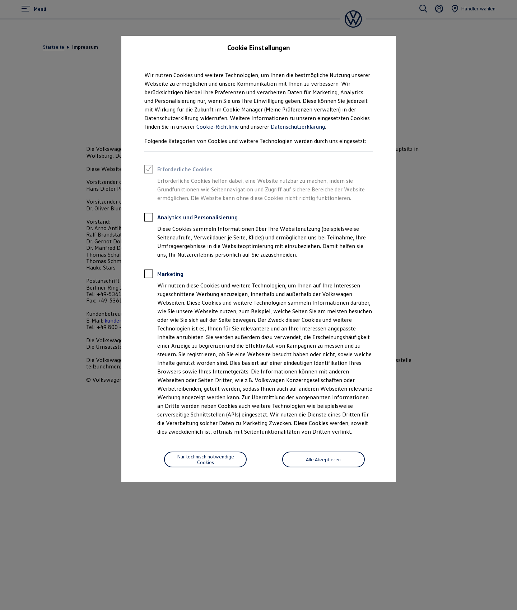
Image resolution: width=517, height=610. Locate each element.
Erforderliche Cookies (178, 170)
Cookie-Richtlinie (217, 126)
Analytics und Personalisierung (191, 218)
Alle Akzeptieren (323, 459)
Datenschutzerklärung (298, 126)
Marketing (163, 275)
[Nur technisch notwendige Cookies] (205, 459)
